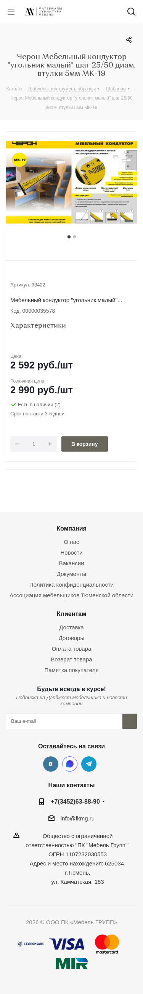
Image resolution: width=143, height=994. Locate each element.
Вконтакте (50, 764)
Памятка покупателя (71, 670)
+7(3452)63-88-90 (75, 801)
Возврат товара (71, 659)
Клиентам (71, 613)
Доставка (71, 627)
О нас (71, 542)
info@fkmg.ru (78, 818)
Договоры (71, 638)
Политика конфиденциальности (71, 584)
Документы (71, 574)
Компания (71, 528)
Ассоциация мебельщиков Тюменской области (71, 595)
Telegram (88, 764)
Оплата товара (72, 648)
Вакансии (71, 563)
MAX (69, 764)
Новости (71, 552)
